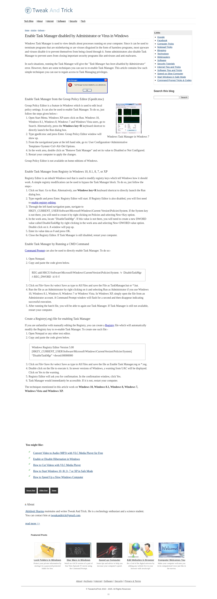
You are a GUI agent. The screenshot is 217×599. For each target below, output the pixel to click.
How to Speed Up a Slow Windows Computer (58, 477)
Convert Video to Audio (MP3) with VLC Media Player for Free (68, 453)
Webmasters (163, 57)
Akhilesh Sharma (34, 511)
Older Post (43, 490)
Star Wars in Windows (78, 560)
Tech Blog (28, 21)
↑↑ (109, 594)
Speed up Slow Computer (170, 73)
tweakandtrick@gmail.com (65, 515)
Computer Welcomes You (171, 560)
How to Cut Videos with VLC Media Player (57, 465)
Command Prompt (35, 250)
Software (61, 21)
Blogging (161, 50)
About (40, 21)
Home (54, 490)
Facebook (162, 40)
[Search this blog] (166, 97)
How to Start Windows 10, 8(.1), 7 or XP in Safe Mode (63, 471)
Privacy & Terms (133, 581)
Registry (109, 325)
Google (161, 37)
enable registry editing (43, 202)
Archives (88, 581)
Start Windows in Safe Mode (171, 77)
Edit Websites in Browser (140, 560)
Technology (163, 53)
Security (73, 21)
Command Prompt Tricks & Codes (174, 80)
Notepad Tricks (164, 47)
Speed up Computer (109, 560)
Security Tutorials (166, 63)
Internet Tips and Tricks (169, 67)
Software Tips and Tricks (169, 70)
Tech (83, 21)
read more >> (32, 523)
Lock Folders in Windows (47, 560)
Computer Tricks (165, 43)
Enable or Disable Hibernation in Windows (56, 459)
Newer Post (30, 490)
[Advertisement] (87, 418)
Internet (49, 21)
